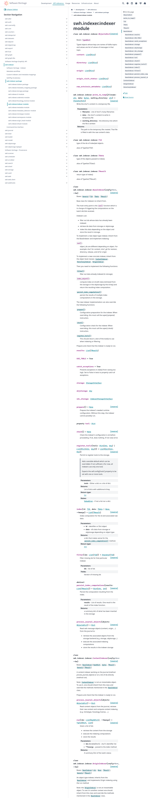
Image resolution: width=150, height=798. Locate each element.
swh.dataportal (10, 35)
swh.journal (9, 133)
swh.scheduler (10, 159)
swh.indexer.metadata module (18, 110)
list (55, 421)
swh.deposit (9, 42)
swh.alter (8, 19)
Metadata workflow (13, 71)
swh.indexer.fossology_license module (21, 103)
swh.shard (8, 169)
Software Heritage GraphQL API (16, 61)
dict (55, 461)
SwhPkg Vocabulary (13, 78)
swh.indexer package (14, 81)
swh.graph (8, 55)
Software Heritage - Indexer (16, 68)
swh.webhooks (10, 185)
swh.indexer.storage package (18, 93)
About (96, 3)
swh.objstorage (10, 146)
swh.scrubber (9, 162)
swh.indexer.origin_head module (19, 123)
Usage (67, 3)
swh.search (9, 166)
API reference (58, 3)
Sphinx (17, 795)
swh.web (8, 179)
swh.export (9, 48)
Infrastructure (86, 3)
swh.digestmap (10, 45)
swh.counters (9, 32)
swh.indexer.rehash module (17, 126)
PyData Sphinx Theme (132, 793)
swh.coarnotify (10, 25)
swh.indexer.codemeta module (19, 100)
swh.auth (8, 22)
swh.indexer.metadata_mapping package (19, 89)
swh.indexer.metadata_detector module (22, 113)
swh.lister (8, 136)
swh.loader (9, 139)
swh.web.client (10, 182)
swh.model (9, 143)
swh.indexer (9, 65)
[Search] (123, 3)
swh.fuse (8, 52)
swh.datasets (9, 38)
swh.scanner (9, 156)
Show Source (128, 97)
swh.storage (9, 172)
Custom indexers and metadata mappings (21, 75)
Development (46, 3)
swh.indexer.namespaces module (19, 120)
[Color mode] (127, 3)
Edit (125, 93)
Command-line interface (15, 130)
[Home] (42, 10)
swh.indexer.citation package (18, 84)
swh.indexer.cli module (16, 97)
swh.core (8, 29)
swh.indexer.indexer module (18, 107)
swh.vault (8, 176)
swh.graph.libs (10, 58)
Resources (76, 3)
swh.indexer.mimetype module (19, 116)
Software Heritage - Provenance (16, 152)
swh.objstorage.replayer (13, 149)
